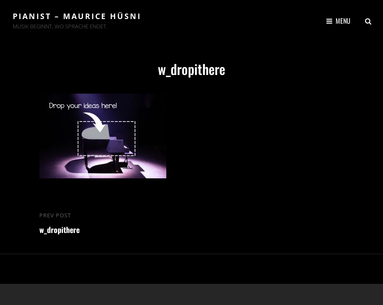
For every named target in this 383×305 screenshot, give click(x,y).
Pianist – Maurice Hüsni (77, 16)
